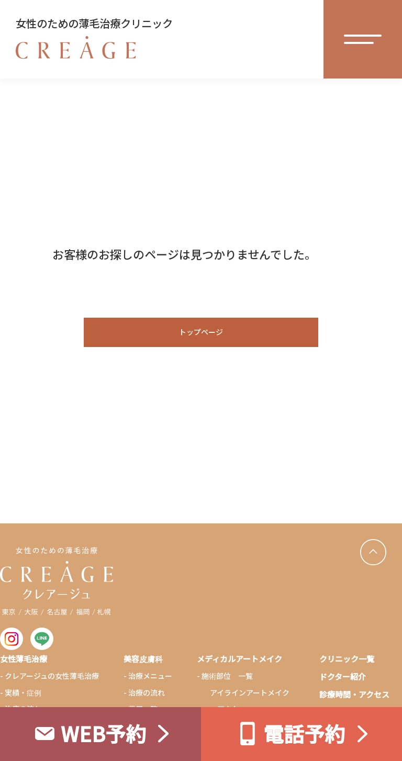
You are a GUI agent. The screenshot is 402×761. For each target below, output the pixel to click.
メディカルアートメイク (239, 658)
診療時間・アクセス (354, 694)
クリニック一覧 (346, 658)
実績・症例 (23, 692)
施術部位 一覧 (227, 675)
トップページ (201, 332)
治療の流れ (146, 692)
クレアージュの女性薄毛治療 (52, 675)
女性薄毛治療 (23, 658)
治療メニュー (150, 675)
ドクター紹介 (342, 676)
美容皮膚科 (143, 658)
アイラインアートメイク (249, 692)
